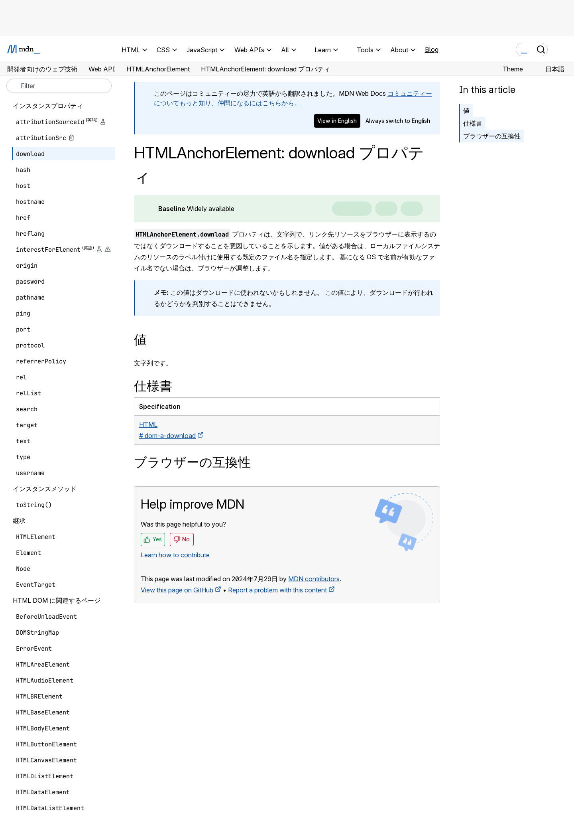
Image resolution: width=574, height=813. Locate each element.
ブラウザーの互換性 (492, 136)
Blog (431, 49)
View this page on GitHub (177, 590)
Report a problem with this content (277, 590)
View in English (337, 120)
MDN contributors (314, 579)
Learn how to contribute (175, 555)
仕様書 (472, 123)
